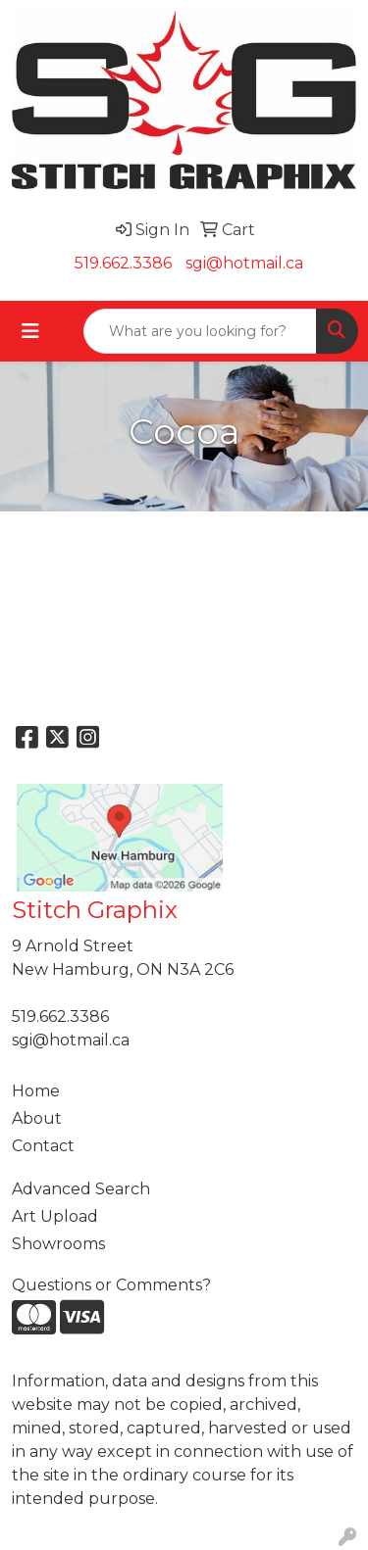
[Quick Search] (200, 331)
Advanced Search (81, 1189)
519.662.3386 (123, 263)
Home (36, 1091)
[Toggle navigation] (30, 331)
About (37, 1118)
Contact (43, 1146)
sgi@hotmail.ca (244, 263)
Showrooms (58, 1244)
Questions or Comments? (111, 1285)
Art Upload (55, 1216)
